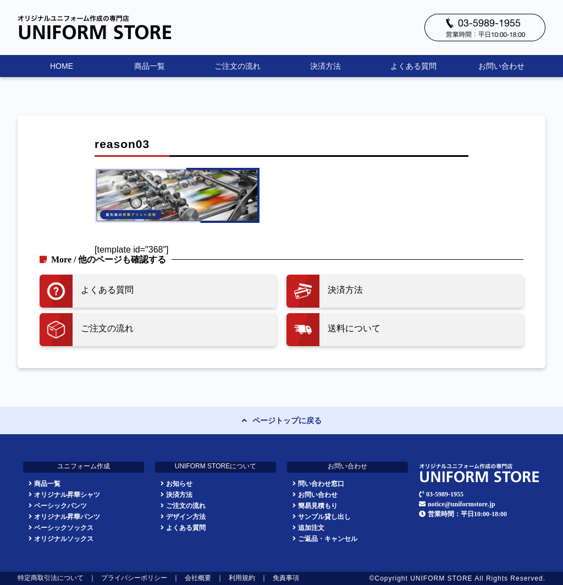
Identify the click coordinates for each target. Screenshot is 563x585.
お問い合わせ (501, 66)
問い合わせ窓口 (321, 483)
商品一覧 (149, 66)
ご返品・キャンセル (327, 538)
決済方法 (325, 66)
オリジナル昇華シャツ (67, 494)
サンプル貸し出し (324, 516)
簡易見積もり (318, 505)
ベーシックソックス (63, 527)
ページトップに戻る (287, 420)
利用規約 (242, 578)
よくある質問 (413, 66)
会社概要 (198, 578)
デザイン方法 (186, 516)
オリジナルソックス (63, 538)
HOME (61, 66)
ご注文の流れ (237, 66)
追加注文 (311, 527)
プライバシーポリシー (134, 578)
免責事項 (286, 578)
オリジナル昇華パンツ (67, 516)
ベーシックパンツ (60, 505)
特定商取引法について (51, 578)
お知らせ (179, 483)
